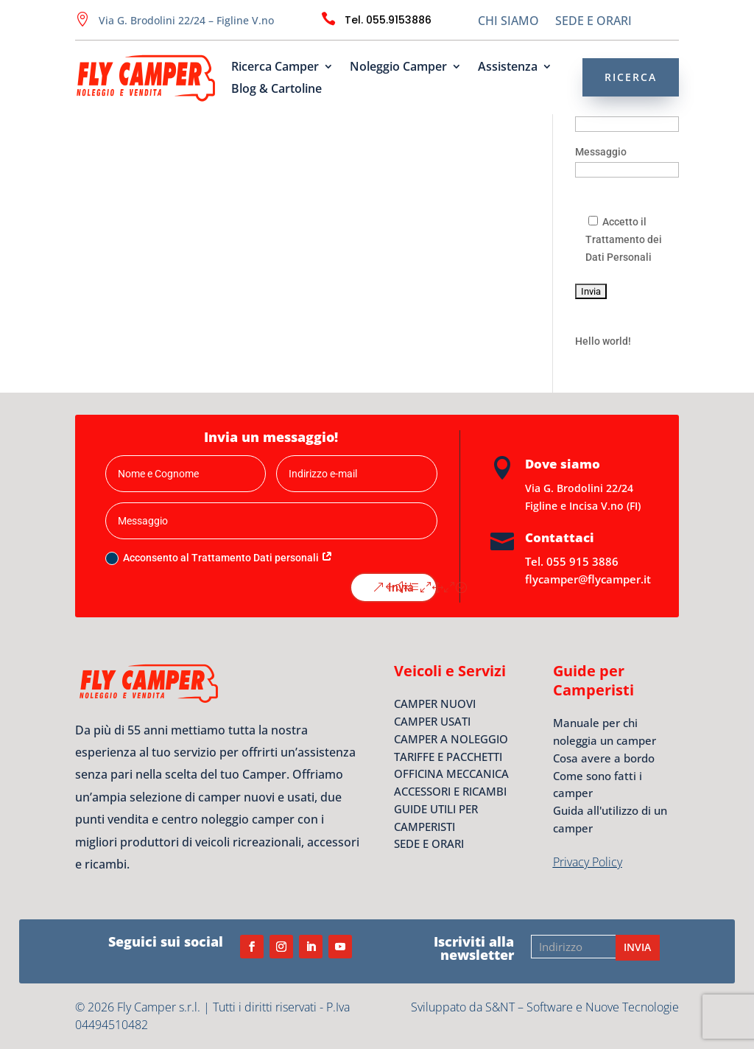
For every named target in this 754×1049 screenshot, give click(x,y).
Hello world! (603, 341)
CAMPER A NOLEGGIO (451, 739)
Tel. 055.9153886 (388, 20)
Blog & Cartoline (276, 90)
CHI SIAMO (508, 22)
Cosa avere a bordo (604, 758)
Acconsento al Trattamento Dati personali (219, 558)
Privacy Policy (587, 862)
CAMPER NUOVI (435, 703)
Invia (401, 587)
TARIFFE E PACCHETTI (448, 756)
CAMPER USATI (432, 721)
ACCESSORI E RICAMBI (450, 791)
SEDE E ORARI (593, 22)
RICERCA (631, 77)
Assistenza (508, 67)
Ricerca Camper (275, 67)
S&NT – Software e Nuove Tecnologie (582, 1007)
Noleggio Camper (398, 67)
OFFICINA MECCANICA (451, 773)
